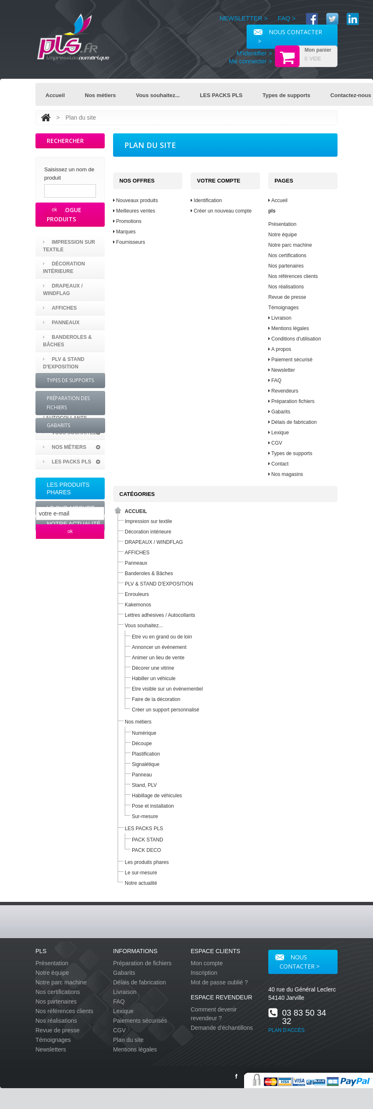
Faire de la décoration (156, 699)
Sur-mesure (145, 816)
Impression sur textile (69, 276)
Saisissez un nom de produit (69, 173)
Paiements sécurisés (140, 1020)
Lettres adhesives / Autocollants (74, 445)
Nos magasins (285, 474)
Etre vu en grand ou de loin (162, 637)
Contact (278, 464)
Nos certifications (287, 255)
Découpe (142, 743)
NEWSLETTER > (243, 18)
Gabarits (58, 639)
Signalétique (145, 764)
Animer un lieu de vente (158, 658)
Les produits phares (68, 519)
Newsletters (50, 1049)
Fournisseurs (129, 242)
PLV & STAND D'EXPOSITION (63, 394)
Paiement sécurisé (290, 360)
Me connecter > (250, 61)
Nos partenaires (286, 266)
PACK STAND (147, 840)
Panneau (142, 775)
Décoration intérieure (64, 298)
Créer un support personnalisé (165, 710)
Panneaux (61, 353)
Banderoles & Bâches (67, 371)
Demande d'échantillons (222, 1027)
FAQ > (287, 18)
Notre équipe (282, 235)
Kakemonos (64, 427)
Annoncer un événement (159, 647)
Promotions (127, 221)
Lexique (278, 433)
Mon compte (207, 963)
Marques (124, 232)
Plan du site (128, 1039)
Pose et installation (153, 806)
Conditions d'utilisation (294, 339)
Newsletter (281, 370)
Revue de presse (287, 297)
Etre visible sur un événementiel (167, 689)
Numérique (144, 733)
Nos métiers (100, 95)
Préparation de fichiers (142, 963)
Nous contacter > (297, 961)
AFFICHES (60, 339)
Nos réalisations (286, 287)
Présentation (282, 224)
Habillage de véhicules (157, 796)
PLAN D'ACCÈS (286, 1030)
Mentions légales (288, 328)
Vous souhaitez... (158, 95)
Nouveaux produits (135, 200)
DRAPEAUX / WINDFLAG (63, 320)
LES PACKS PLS (221, 95)
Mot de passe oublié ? (219, 982)
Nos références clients (293, 276)
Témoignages (283, 307)
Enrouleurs (65, 412)
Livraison (279, 318)
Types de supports (286, 95)
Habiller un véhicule (154, 678)
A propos (279, 349)
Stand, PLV (144, 785)
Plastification (146, 754)
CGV (275, 443)
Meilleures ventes (134, 211)
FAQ (274, 380)
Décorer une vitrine (153, 668)
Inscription (204, 972)
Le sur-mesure (71, 539)
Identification (206, 200)
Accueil (55, 95)
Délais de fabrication (292, 422)
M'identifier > (254, 53)
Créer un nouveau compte (221, 211)
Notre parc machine (290, 245)
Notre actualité (74, 554)
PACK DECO (146, 850)
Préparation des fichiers (68, 617)
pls (271, 211)
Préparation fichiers (291, 401)
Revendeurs (283, 391)
